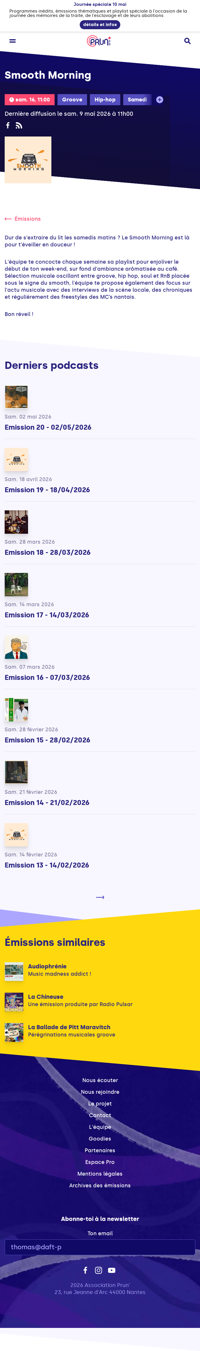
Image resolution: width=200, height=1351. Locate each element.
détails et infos (100, 24)
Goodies (100, 1139)
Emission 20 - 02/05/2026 (48, 427)
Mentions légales (100, 1174)
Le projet (100, 1104)
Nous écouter (100, 1080)
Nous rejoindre (100, 1092)
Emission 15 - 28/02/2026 (48, 740)
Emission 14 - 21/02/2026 (47, 802)
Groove (72, 99)
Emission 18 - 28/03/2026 (48, 552)
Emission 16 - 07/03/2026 (47, 677)
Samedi (137, 99)
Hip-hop (105, 99)
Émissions (23, 218)
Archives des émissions (100, 1185)
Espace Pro (100, 1162)
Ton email (100, 1233)
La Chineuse (45, 996)
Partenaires (100, 1150)
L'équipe (100, 1127)
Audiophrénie (47, 966)
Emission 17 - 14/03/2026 (47, 615)
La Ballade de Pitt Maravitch (69, 1027)
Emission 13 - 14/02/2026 (47, 865)
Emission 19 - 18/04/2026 (47, 490)
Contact (100, 1115)
